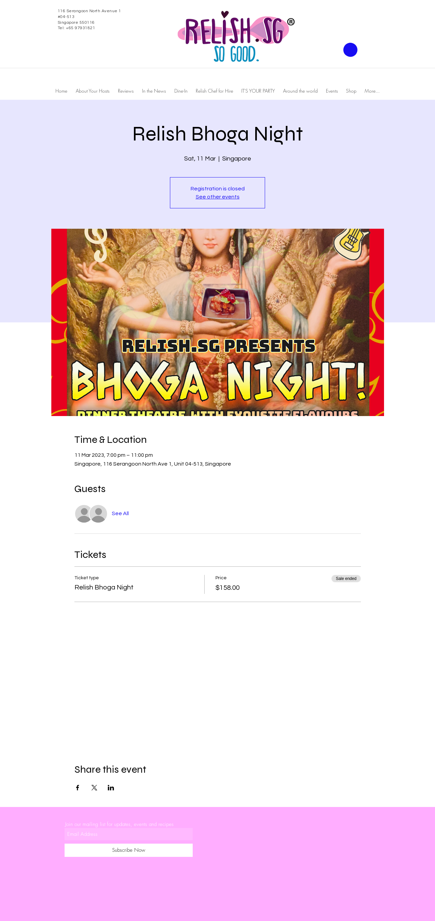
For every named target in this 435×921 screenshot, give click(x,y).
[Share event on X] (94, 787)
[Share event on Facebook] (77, 787)
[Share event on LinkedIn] (111, 787)
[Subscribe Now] (129, 850)
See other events (218, 197)
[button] (350, 50)
